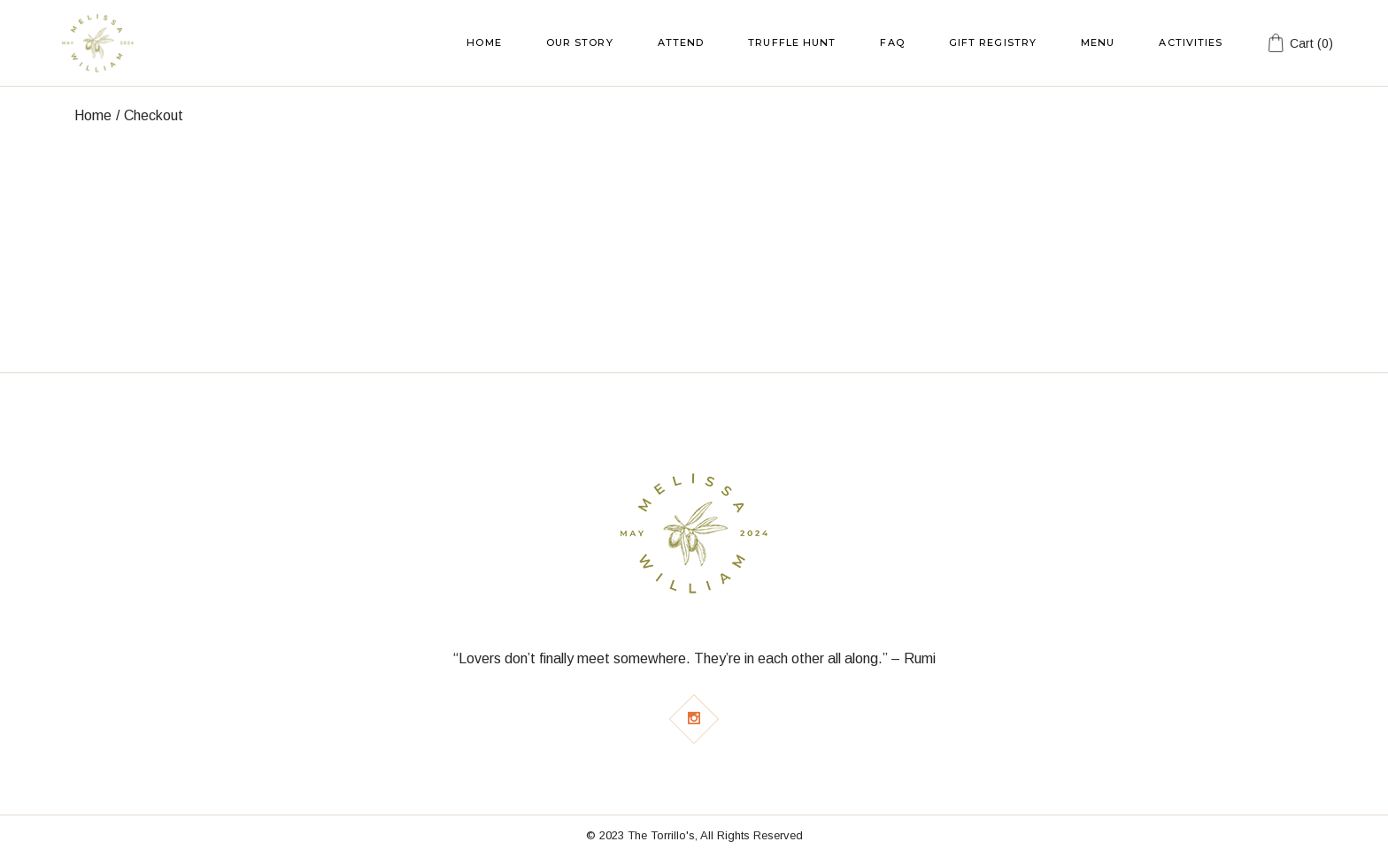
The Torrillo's (661, 835)
